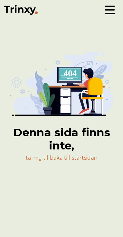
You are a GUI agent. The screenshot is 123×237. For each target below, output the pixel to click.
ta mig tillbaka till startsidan (61, 158)
